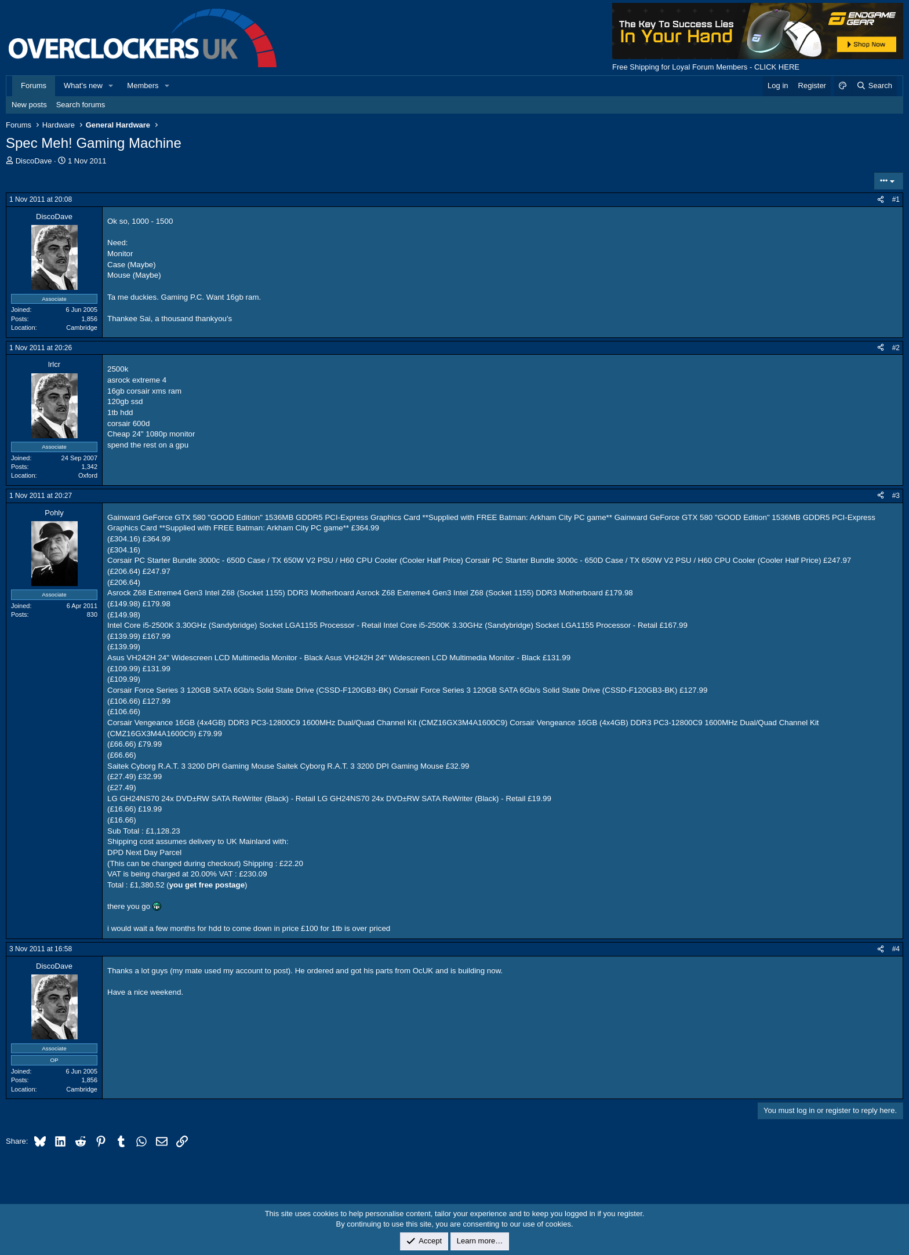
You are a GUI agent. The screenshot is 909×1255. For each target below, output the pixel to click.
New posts (29, 104)
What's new (83, 85)
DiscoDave (34, 161)
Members (142, 85)
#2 (896, 348)
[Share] (880, 199)
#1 (896, 199)
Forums (33, 85)
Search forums (81, 104)
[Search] (874, 86)
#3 (896, 496)
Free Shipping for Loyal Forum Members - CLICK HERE (705, 67)
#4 (896, 949)
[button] (111, 86)
